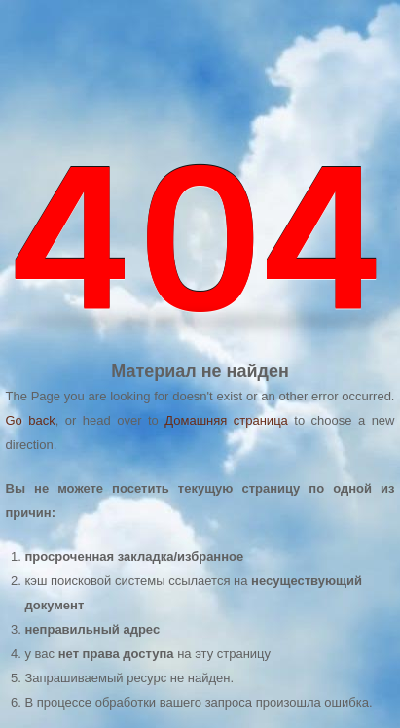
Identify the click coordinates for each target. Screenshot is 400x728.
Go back (30, 420)
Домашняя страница (226, 420)
